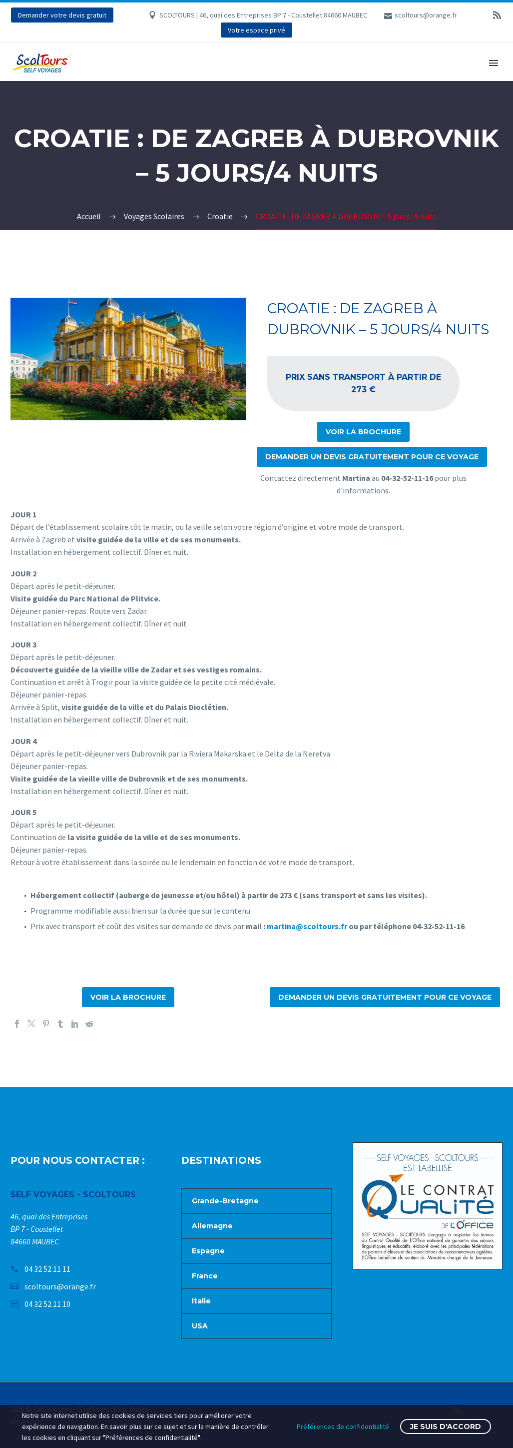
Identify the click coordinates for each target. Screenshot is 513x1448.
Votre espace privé (256, 30)
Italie (201, 1300)
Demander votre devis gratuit (62, 15)
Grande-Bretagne (225, 1200)
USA (200, 1325)
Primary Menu (493, 63)
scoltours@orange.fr (426, 15)
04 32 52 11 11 (47, 1269)
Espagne (208, 1250)
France (205, 1275)
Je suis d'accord (445, 1426)
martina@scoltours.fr (307, 926)
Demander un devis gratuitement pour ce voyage (372, 456)
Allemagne (212, 1225)
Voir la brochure (363, 431)
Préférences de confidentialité (343, 1426)
